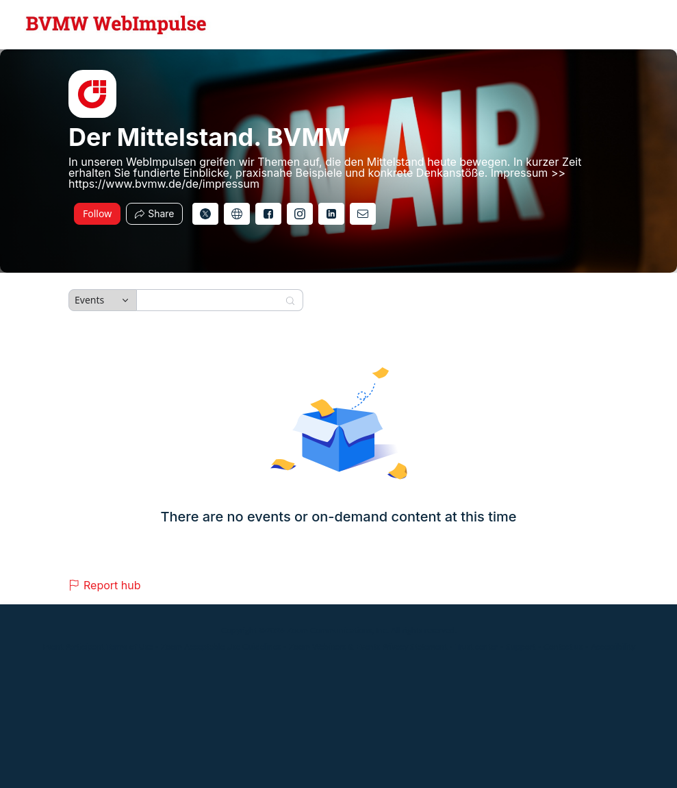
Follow (97, 213)
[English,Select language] (627, 24)
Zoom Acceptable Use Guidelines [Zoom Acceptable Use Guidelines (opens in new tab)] (221, 646)
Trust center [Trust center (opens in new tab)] (476, 646)
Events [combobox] (89, 299)
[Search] (210, 300)
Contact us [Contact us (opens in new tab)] (563, 646)
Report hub (104, 585)
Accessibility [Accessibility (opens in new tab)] (613, 646)
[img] (92, 94)
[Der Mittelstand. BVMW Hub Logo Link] (116, 24)
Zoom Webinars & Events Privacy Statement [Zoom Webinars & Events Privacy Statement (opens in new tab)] (368, 646)
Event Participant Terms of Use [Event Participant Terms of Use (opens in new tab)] (97, 646)
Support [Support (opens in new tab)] (520, 646)
